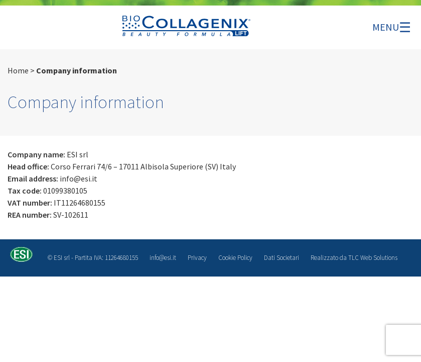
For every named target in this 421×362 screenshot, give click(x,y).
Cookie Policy (235, 257)
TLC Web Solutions (372, 257)
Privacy (197, 257)
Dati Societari (281, 257)
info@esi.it (163, 257)
